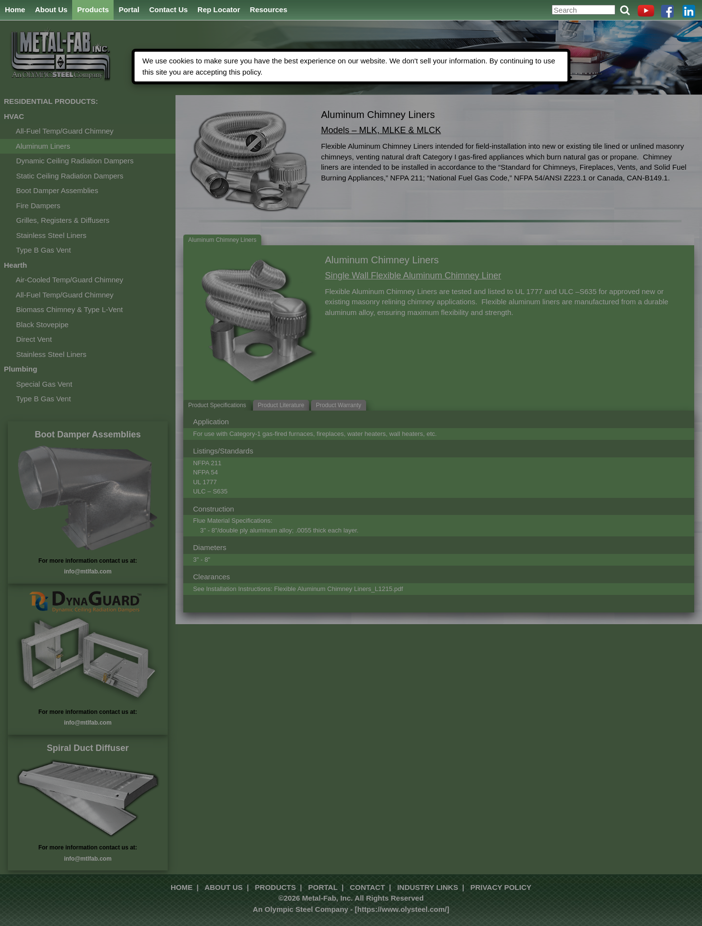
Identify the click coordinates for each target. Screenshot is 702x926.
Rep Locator (218, 9)
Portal (128, 9)
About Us (51, 9)
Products (93, 9)
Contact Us (168, 9)
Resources (269, 9)
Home (15, 9)
